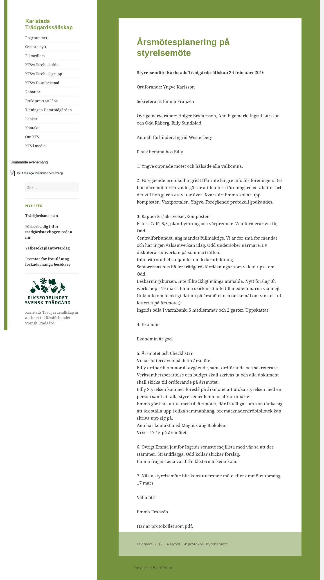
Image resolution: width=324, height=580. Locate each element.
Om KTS (32, 136)
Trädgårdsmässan (41, 215)
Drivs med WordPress (153, 567)
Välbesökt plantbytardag (47, 248)
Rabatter (32, 91)
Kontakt (32, 127)
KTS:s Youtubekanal (42, 82)
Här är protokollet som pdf (164, 526)
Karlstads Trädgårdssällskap (49, 24)
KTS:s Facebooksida (41, 64)
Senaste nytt (35, 46)
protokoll (196, 543)
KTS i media (35, 145)
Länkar (31, 118)
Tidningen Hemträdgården (48, 109)
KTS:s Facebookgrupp (43, 73)
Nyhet (175, 543)
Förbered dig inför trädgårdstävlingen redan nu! (48, 232)
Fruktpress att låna (41, 100)
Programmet (36, 37)
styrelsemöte (216, 543)
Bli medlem (35, 55)
